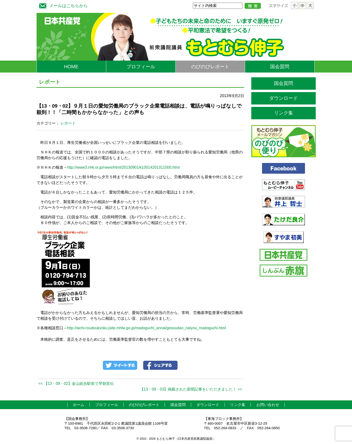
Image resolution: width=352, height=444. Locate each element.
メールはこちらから (62, 5)
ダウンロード (283, 98)
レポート (68, 123)
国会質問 (279, 66)
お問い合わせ (267, 405)
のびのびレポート (210, 66)
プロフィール (140, 66)
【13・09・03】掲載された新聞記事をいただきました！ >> (191, 389)
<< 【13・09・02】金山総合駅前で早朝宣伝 (76, 383)
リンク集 (283, 112)
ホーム (78, 405)
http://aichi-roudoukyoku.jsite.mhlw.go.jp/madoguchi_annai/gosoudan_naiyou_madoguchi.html (146, 328)
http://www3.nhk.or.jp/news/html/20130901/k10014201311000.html (123, 167)
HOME (71, 66)
